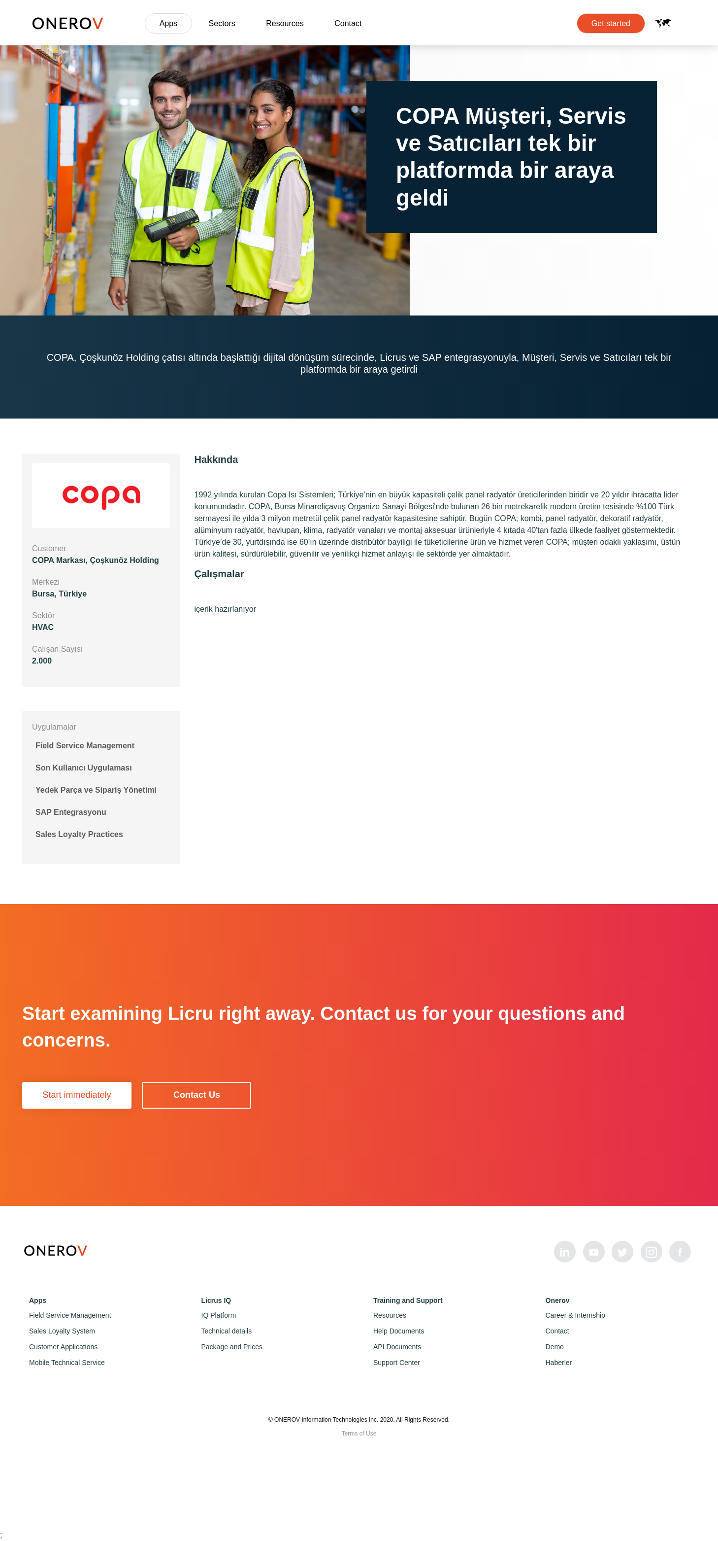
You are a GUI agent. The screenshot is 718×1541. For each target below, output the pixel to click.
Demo (555, 1347)
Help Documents (398, 1331)
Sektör (43, 615)
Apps (168, 23)
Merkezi (46, 582)
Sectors (222, 23)
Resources (284, 23)
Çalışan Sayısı (57, 649)
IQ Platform (218, 1315)
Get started (610, 23)
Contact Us (196, 1095)
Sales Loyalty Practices (79, 834)
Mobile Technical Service (67, 1362)
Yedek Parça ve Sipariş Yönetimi (96, 790)
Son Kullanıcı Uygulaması (83, 768)
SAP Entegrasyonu (70, 812)
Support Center (396, 1362)
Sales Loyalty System (62, 1331)
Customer (49, 548)
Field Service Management (84, 745)
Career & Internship (575, 1315)
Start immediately (76, 1095)
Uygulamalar (54, 727)
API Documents (397, 1347)
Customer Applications (63, 1347)
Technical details (226, 1331)
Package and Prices (232, 1347)
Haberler (559, 1362)
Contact (347, 23)
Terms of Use (359, 1433)
